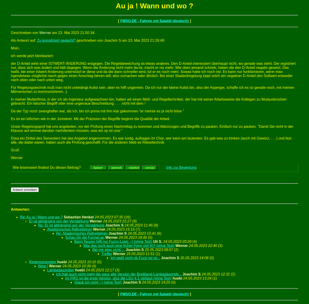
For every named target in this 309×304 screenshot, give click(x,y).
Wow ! (43, 266)
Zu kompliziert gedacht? (56, 40)
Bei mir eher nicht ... (108, 250)
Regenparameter (43, 262)
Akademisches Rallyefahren (69, 229)
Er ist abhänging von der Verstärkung (59, 221)
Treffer (106, 254)
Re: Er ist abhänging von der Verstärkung (71, 225)
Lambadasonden (60, 270)
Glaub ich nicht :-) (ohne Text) (98, 282)
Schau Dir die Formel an (84, 237)
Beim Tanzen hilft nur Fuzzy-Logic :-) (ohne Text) (113, 242)
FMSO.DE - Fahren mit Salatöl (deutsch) (154, 21)
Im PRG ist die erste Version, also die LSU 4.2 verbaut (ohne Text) (118, 278)
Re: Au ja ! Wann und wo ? (41, 217)
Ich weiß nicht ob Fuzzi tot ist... (135, 258)
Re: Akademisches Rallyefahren (82, 233)
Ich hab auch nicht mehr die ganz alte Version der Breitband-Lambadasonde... (118, 274)
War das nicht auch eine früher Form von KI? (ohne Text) (128, 246)
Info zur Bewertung (181, 167)
